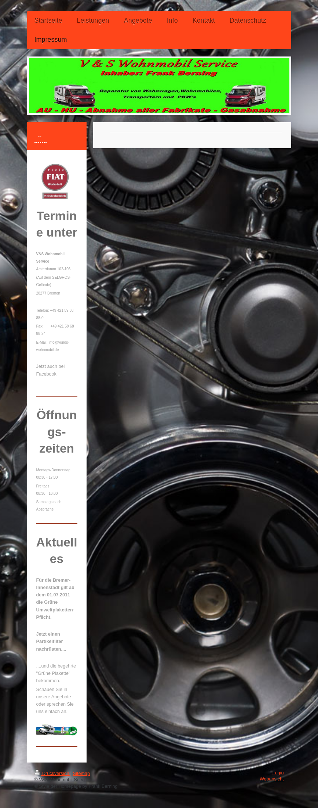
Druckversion (52, 773)
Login (278, 772)
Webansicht (272, 779)
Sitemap (81, 773)
